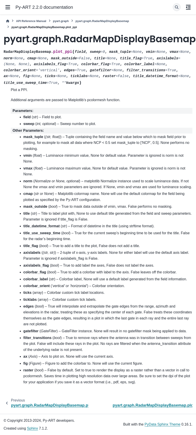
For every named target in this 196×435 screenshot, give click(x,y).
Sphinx (32, 428)
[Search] (177, 7)
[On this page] (188, 7)
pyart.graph (61, 21)
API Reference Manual (31, 21)
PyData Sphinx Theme (163, 424)
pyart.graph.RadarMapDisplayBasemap (102, 21)
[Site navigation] (8, 7)
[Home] (7, 21)
